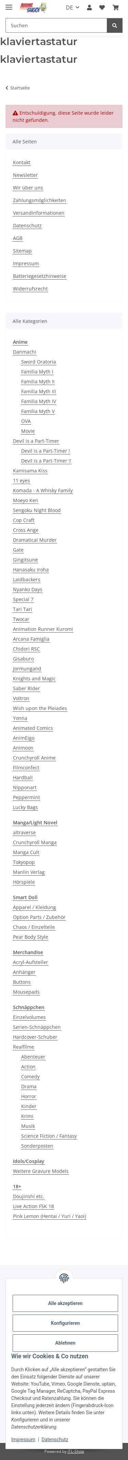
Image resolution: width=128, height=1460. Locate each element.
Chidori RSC (26, 649)
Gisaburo (23, 658)
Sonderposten (37, 1146)
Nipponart (25, 787)
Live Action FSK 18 (33, 1206)
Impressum (23, 1439)
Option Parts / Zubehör (39, 917)
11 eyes (21, 480)
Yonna (20, 718)
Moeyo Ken (25, 500)
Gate (18, 550)
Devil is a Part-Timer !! (46, 460)
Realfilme (23, 1047)
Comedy (30, 1076)
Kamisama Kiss (30, 470)
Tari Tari (22, 609)
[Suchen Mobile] (56, 25)
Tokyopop (24, 862)
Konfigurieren (65, 1323)
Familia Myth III (38, 391)
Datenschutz (55, 1439)
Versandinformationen (39, 213)
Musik (28, 1126)
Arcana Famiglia (31, 639)
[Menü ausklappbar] (8, 4)
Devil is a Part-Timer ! (45, 451)
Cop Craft (23, 520)
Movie (28, 431)
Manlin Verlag (29, 872)
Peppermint (26, 797)
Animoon (23, 748)
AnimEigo (23, 738)
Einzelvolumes (29, 1017)
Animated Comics (33, 728)
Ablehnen (65, 1343)
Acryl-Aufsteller (30, 962)
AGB (18, 238)
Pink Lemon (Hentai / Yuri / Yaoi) (49, 1216)
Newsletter (25, 175)
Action (28, 1066)
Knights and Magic (34, 678)
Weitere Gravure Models (41, 1171)
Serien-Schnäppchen (37, 1027)
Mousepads (26, 992)
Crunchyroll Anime (34, 757)
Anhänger (24, 972)
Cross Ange (26, 530)
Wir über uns (28, 187)
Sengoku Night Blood (37, 510)
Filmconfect (26, 767)
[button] (89, 7)
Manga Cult (26, 852)
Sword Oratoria (38, 361)
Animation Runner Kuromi (43, 629)
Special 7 (23, 599)
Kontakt (21, 162)
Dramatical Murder (35, 540)
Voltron (21, 698)
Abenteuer (33, 1056)
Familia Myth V (38, 411)
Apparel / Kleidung (34, 907)
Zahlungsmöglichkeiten (39, 200)
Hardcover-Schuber (35, 1037)
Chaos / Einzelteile (34, 927)
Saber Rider (26, 688)
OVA (26, 421)
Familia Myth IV (38, 401)
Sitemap (22, 250)
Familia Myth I (37, 371)
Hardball (23, 777)
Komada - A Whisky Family (43, 490)
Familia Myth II (38, 381)
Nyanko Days (27, 589)
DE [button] (69, 7)
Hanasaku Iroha (31, 569)
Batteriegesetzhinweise (39, 276)
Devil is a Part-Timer (36, 441)
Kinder (29, 1106)
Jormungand (27, 668)
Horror (28, 1096)
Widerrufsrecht (30, 288)
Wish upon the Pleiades (40, 708)
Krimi (27, 1116)
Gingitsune (25, 559)
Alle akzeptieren (65, 1303)
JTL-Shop (76, 1451)
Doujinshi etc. (28, 1196)
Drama (29, 1086)
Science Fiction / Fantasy (49, 1136)
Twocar (21, 619)
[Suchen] (115, 25)
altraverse (24, 832)
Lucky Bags (25, 807)
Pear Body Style (30, 937)
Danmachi (24, 352)
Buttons (22, 982)
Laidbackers (26, 579)
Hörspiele (24, 882)
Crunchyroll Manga (35, 842)
